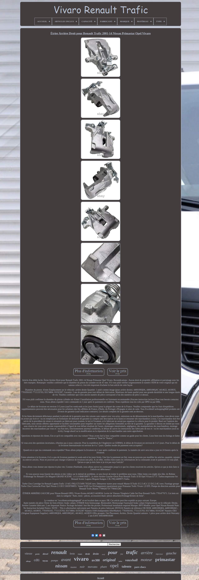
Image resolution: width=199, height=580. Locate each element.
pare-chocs (140, 567)
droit (87, 554)
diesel (45, 554)
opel (114, 565)
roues (80, 554)
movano (92, 566)
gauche (171, 553)
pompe (54, 560)
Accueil (100, 578)
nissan (61, 565)
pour (112, 552)
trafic (132, 552)
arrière (147, 552)
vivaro (81, 559)
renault (59, 552)
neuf (103, 554)
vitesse (28, 553)
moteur (146, 559)
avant (66, 559)
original (109, 560)
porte (37, 554)
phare (103, 566)
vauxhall (131, 560)
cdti (36, 560)
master (73, 567)
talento (126, 566)
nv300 (96, 560)
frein (72, 553)
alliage (28, 561)
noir (82, 566)
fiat (121, 554)
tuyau (45, 561)
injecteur (159, 554)
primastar (165, 559)
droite (96, 553)
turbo (120, 561)
